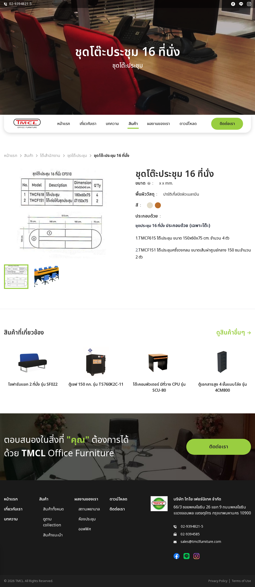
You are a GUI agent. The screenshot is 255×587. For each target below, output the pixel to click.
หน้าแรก (63, 124)
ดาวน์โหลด (188, 124)
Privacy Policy (217, 581)
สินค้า (133, 124)
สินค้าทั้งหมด (53, 509)
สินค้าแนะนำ (53, 535)
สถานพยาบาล (89, 509)
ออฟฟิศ (84, 529)
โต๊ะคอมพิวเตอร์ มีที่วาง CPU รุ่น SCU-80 (159, 387)
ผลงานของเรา (158, 124)
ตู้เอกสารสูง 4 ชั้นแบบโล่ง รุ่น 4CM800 (222, 387)
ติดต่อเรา (227, 124)
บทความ (112, 124)
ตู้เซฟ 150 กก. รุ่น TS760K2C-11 (96, 384)
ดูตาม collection (52, 522)
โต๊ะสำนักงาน (50, 156)
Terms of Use (241, 581)
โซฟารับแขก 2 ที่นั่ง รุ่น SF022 (33, 384)
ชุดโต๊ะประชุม (77, 156)
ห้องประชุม (87, 519)
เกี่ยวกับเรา (88, 124)
